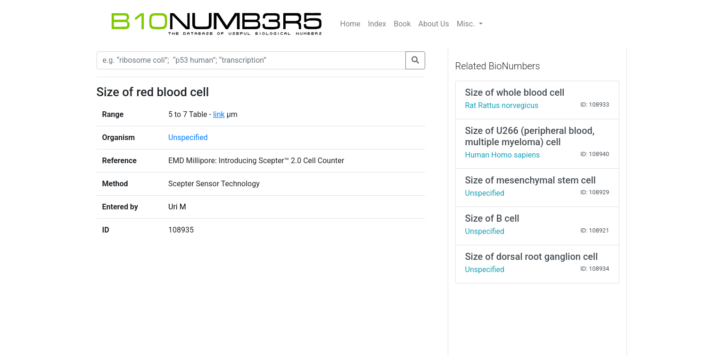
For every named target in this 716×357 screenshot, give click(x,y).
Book (402, 23)
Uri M (177, 206)
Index (377, 23)
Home (350, 23)
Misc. (467, 23)
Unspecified (188, 137)
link (219, 114)
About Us (434, 23)
